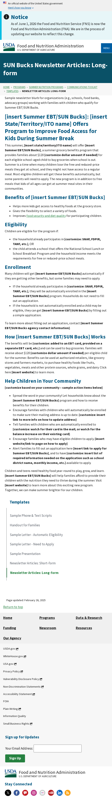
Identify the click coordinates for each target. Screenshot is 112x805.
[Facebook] (16, 793)
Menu (106, 48)
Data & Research (89, 618)
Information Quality (14, 716)
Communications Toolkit (82, 87)
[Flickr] (42, 793)
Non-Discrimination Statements (22, 686)
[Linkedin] (59, 793)
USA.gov (8, 664)
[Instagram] (34, 793)
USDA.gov (9, 649)
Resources (84, 628)
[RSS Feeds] (67, 793)
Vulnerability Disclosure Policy (21, 679)
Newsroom (47, 628)
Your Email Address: (43, 748)
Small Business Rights (16, 723)
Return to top (13, 607)
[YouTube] (51, 793)
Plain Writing (10, 709)
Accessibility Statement (17, 694)
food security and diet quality (46, 216)
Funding (9, 628)
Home (6, 87)
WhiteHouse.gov (13, 656)
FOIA (6, 701)
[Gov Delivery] (25, 793)
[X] (8, 793)
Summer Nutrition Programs (46, 87)
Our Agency (12, 638)
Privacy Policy (11, 671)
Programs (19, 87)
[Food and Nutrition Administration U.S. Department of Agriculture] (52, 47)
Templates (12, 91)
